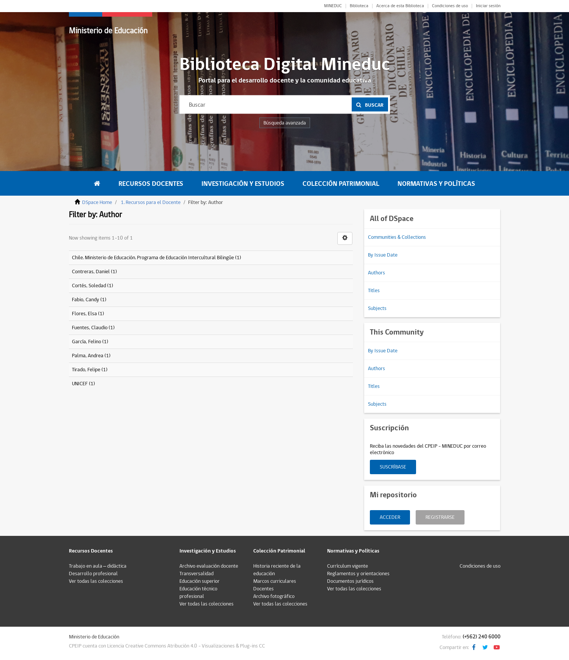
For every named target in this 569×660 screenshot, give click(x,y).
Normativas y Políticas (436, 183)
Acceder (390, 517)
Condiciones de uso (450, 6)
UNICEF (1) (83, 384)
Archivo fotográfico (274, 596)
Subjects (377, 308)
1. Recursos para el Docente (151, 202)
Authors (376, 273)
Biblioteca (359, 6)
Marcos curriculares (274, 581)
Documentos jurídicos (350, 581)
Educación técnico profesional (198, 592)
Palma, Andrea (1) (91, 356)
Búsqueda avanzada (284, 123)
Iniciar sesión (488, 6)
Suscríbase (393, 467)
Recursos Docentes (150, 183)
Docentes (263, 589)
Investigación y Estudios (242, 183)
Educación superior (199, 581)
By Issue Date (383, 255)
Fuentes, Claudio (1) (93, 328)
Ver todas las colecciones (96, 581)
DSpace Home (97, 202)
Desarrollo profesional (93, 574)
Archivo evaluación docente (208, 566)
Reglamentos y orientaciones (358, 574)
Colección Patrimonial (340, 183)
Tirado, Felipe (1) (90, 370)
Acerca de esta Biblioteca (400, 6)
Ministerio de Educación (108, 30)
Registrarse (440, 517)
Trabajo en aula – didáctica (98, 566)
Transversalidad (196, 574)
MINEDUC (333, 6)
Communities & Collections (397, 237)
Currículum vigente (347, 566)
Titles (374, 290)
